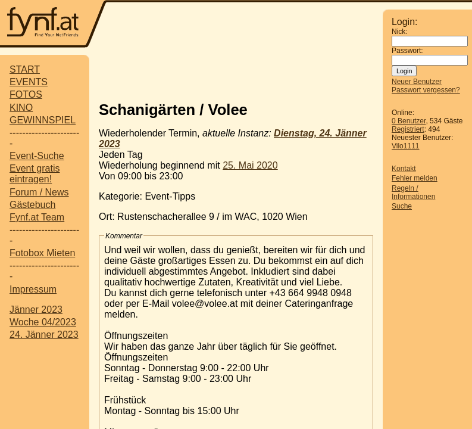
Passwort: (407, 50)
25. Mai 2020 (250, 165)
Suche (402, 206)
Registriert (408, 129)
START (25, 69)
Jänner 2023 (36, 309)
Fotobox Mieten (42, 253)
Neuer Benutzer (417, 81)
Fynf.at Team (37, 217)
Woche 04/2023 (43, 322)
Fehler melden (414, 178)
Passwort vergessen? (426, 90)
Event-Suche (37, 156)
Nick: (400, 31)
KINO (21, 107)
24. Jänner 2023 (44, 334)
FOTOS (26, 94)
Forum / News (39, 192)
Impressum (33, 289)
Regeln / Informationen (413, 192)
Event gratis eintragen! (35, 173)
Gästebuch (32, 205)
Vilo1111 (406, 146)
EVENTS (29, 82)
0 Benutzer (409, 121)
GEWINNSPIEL (43, 120)
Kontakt (404, 168)
